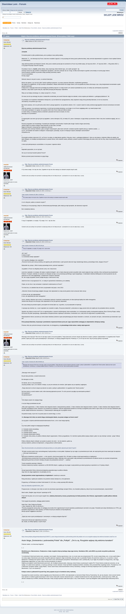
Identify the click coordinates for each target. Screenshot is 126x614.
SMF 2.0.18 (56, 610)
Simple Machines (69, 610)
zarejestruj (20, 10)
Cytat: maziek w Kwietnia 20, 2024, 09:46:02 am (33, 361)
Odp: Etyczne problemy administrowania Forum (39, 164)
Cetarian (6, 40)
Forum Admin (34, 28)
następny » (121, 30)
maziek (6, 164)
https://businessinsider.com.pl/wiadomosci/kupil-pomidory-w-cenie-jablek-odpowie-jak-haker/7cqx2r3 (49, 448)
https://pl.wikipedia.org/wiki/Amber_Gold (32, 485)
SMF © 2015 (62, 610)
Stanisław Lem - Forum (14, 4)
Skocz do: (110, 599)
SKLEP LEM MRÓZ (114, 15)
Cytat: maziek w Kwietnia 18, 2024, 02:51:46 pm (33, 245)
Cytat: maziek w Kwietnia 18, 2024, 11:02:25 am (33, 194)
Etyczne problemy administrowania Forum (37, 39)
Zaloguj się (12, 10)
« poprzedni (115, 30)
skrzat (39, 28)
